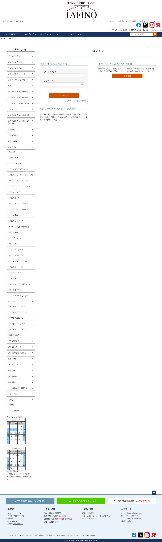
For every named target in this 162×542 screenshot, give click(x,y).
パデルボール (14, 410)
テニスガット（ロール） (19, 204)
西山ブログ (12, 359)
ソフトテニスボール (17, 329)
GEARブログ (13, 365)
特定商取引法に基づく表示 (69, 535)
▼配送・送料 (49, 509)
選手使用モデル (15, 290)
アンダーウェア (15, 238)
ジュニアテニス (15, 273)
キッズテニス (14, 279)
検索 (155, 34)
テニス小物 (13, 215)
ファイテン (13, 244)
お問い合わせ (13, 141)
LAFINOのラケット (14, 34)
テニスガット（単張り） (19, 209)
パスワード (49, 81)
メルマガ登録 (13, 135)
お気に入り (30, 34)
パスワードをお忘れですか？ (77, 101)
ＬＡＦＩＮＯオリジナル (19, 296)
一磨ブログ (12, 371)
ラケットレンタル (78, 34)
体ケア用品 (13, 232)
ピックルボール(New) (16, 80)
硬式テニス (12, 147)
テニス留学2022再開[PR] (17, 388)
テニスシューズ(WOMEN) (18, 97)
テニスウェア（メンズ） (19, 181)
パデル (10, 86)
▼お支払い (10, 509)
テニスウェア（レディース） (20, 186)
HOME (3, 38)
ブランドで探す (14, 56)
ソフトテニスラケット (16, 74)
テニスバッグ (14, 192)
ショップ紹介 (131, 21)
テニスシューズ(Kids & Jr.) (18, 103)
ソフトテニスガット (17, 318)
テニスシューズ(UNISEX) (18, 92)
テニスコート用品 (16, 267)
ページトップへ (154, 493)
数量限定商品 (14, 335)
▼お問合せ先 (126, 509)
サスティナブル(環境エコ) (19, 284)
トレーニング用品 (16, 250)
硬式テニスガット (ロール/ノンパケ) (19, 122)
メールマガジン (155, 21)
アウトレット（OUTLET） (19, 261)
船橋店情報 (12, 382)
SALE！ (12, 152)
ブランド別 (13, 158)
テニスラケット (15, 163)
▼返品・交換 (88, 509)
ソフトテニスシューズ (18, 312)
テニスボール (14, 198)
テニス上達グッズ (16, 255)
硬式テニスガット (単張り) (18, 115)
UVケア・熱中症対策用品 (19, 227)
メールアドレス (51, 72)
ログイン (113, 21)
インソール (12, 109)
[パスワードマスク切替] (82, 84)
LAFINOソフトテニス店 (17, 353)
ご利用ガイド (143, 21)
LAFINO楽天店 (14, 341)
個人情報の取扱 (89, 535)
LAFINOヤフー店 (14, 347)
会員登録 (121, 21)
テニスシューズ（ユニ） (19, 169)
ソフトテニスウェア (17, 324)
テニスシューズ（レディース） (21, 175)
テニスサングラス (16, 221)
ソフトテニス (13, 302)
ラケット (12, 405)
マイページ (45, 34)
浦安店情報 (12, 376)
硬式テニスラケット (16, 62)
